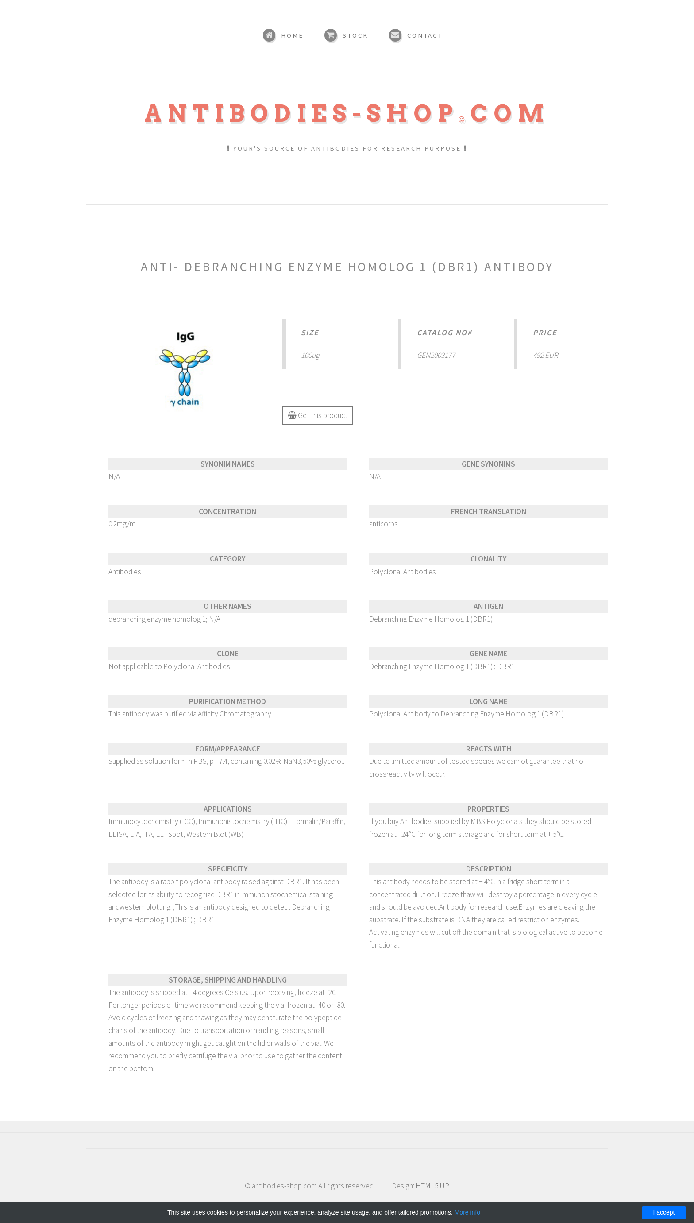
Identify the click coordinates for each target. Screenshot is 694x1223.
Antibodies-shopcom (347, 114)
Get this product (317, 415)
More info (467, 1212)
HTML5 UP (432, 1186)
